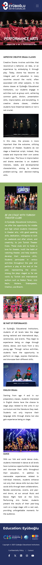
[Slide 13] (23, 316)
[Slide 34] (27, 383)
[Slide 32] (19, 383)
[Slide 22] (19, 449)
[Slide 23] (23, 449)
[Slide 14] (27, 316)
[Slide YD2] (19, 134)
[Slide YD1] (15, 134)
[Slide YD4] (27, 134)
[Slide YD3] (23, 134)
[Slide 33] (23, 383)
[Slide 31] (15, 383)
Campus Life (10, 44)
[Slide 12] (19, 316)
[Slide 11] (15, 316)
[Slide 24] (27, 449)
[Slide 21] (15, 449)
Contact (31, 550)
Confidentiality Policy (16, 550)
